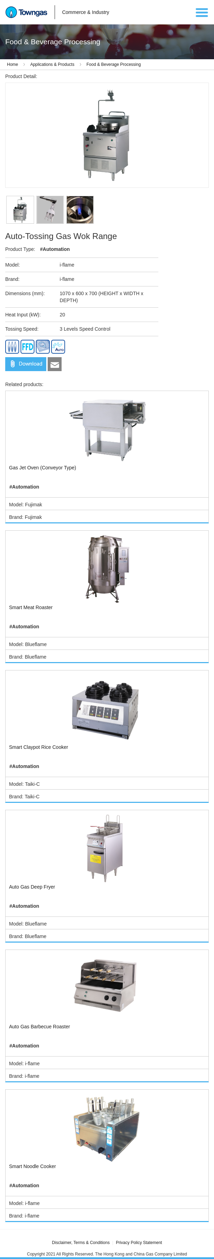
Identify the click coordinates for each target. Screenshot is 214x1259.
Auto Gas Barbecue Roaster (39, 1026)
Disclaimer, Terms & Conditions (81, 1242)
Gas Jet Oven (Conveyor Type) (42, 467)
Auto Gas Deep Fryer (32, 887)
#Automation (55, 249)
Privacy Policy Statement (139, 1242)
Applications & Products (52, 64)
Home (12, 64)
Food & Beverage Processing (114, 64)
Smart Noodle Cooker (32, 1166)
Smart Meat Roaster (31, 607)
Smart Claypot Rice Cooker (38, 747)
